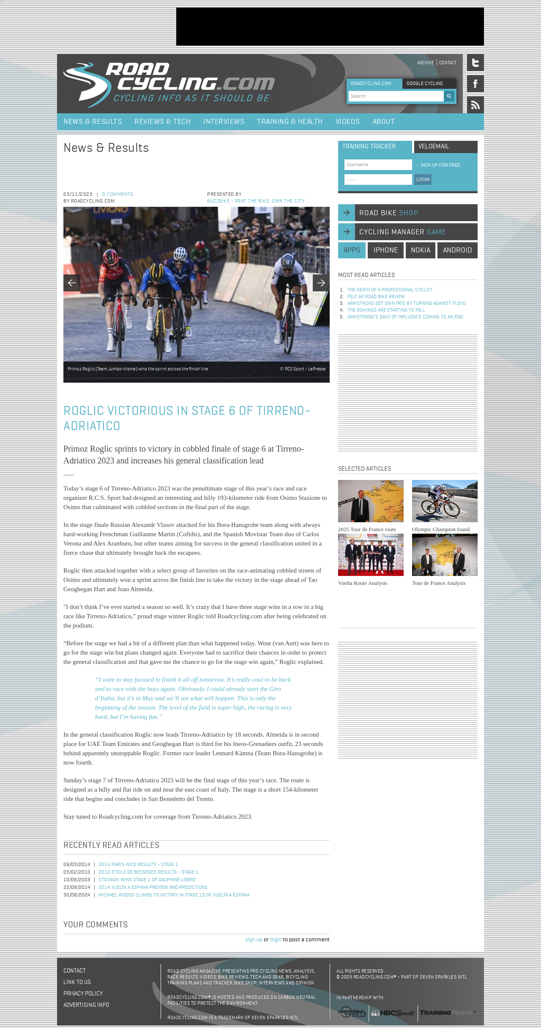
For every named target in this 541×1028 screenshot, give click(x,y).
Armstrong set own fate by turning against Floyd (406, 303)
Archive (425, 62)
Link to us (77, 982)
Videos (348, 122)
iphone (386, 250)
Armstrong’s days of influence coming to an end (405, 317)
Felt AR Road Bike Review (376, 296)
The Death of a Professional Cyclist (390, 290)
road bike (388, 213)
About (384, 122)
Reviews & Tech (162, 122)
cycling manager (402, 232)
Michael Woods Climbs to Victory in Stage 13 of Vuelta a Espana (173, 895)
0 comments (117, 194)
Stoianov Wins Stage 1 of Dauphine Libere (147, 880)
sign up (253, 940)
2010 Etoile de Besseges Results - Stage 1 (148, 872)
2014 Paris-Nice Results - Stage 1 (138, 864)
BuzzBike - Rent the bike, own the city (255, 201)
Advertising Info (86, 1005)
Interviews (223, 122)
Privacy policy (83, 994)
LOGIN (422, 179)
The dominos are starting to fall (386, 310)
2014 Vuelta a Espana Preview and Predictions (153, 887)
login (275, 940)
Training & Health (290, 122)
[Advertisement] (330, 27)
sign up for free (437, 165)
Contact (447, 62)
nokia (420, 250)
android (457, 250)
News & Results (92, 122)
